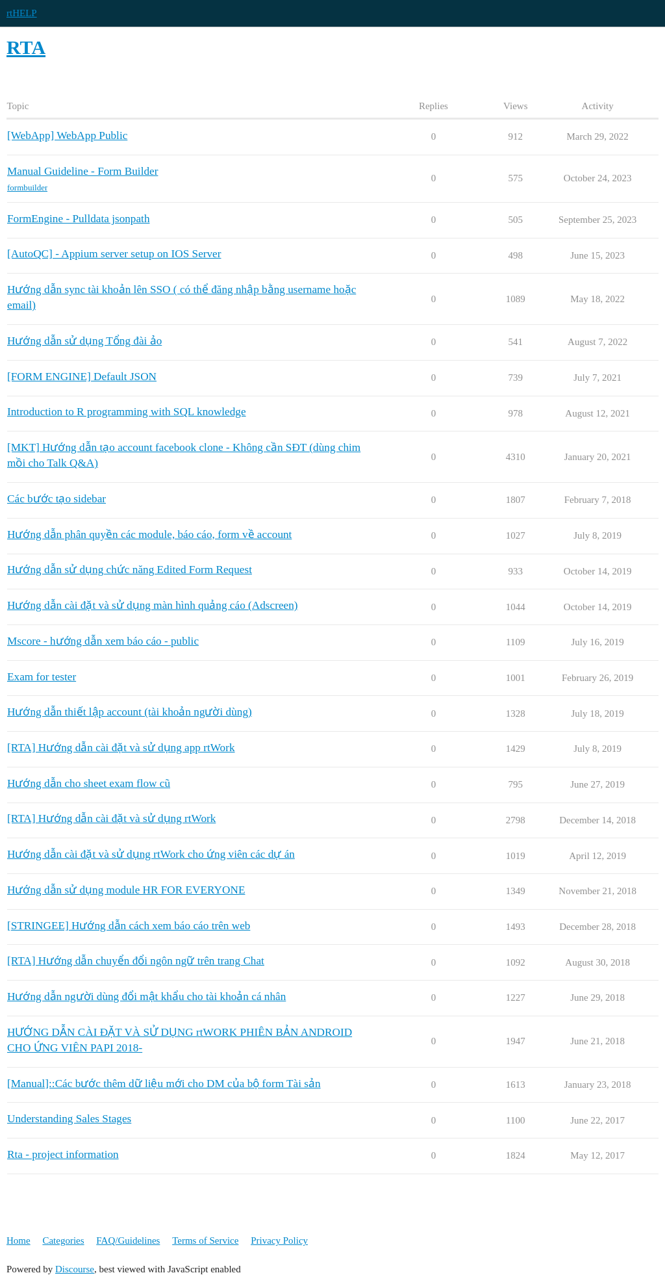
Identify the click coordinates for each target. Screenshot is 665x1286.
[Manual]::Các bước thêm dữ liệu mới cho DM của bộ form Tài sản (164, 1083)
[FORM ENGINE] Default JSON (82, 376)
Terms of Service (205, 1240)
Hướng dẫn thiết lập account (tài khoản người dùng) (129, 712)
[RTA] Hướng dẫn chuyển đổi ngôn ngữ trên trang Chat (135, 961)
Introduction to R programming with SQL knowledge (126, 411)
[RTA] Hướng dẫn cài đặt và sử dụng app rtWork (121, 747)
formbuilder (27, 187)
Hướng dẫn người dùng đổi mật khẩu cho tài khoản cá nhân (146, 996)
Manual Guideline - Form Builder (82, 171)
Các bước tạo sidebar (56, 499)
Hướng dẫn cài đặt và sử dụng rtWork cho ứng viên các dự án (151, 854)
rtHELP (21, 13)
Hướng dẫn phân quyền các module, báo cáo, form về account (149, 534)
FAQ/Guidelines (128, 1240)
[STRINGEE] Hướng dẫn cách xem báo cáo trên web (128, 925)
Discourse (74, 1269)
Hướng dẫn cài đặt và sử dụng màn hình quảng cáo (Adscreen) (152, 605)
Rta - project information (63, 1154)
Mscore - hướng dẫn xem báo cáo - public (103, 641)
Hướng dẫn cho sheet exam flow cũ (88, 783)
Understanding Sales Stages (69, 1118)
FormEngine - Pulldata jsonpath (78, 218)
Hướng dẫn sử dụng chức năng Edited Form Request (129, 569)
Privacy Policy (279, 1240)
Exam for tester (41, 677)
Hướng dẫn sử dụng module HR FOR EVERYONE (126, 890)
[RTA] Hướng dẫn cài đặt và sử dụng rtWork (111, 818)
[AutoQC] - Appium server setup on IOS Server (114, 254)
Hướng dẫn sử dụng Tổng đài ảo (84, 341)
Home (18, 1240)
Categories (63, 1240)
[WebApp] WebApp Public (67, 135)
